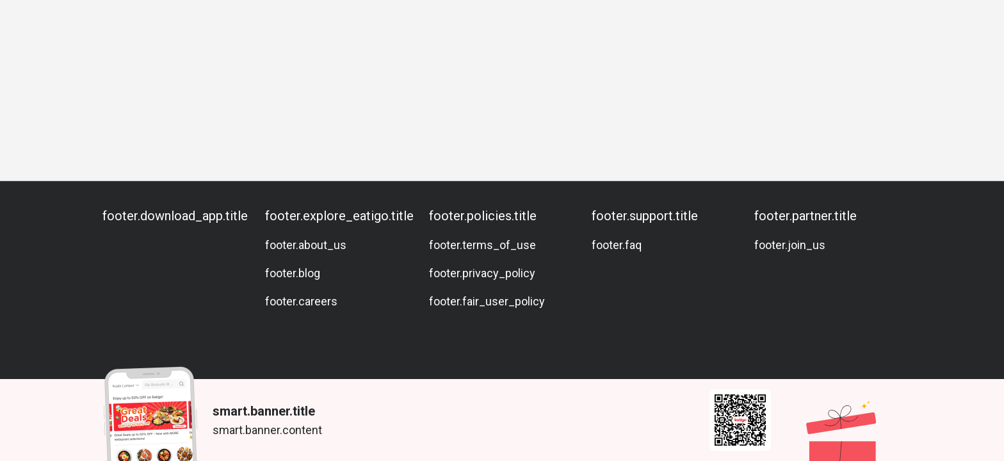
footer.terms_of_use (482, 245)
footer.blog (292, 273)
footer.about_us (305, 245)
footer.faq (617, 245)
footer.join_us (789, 245)
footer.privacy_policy (482, 273)
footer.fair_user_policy (487, 301)
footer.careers (301, 301)
